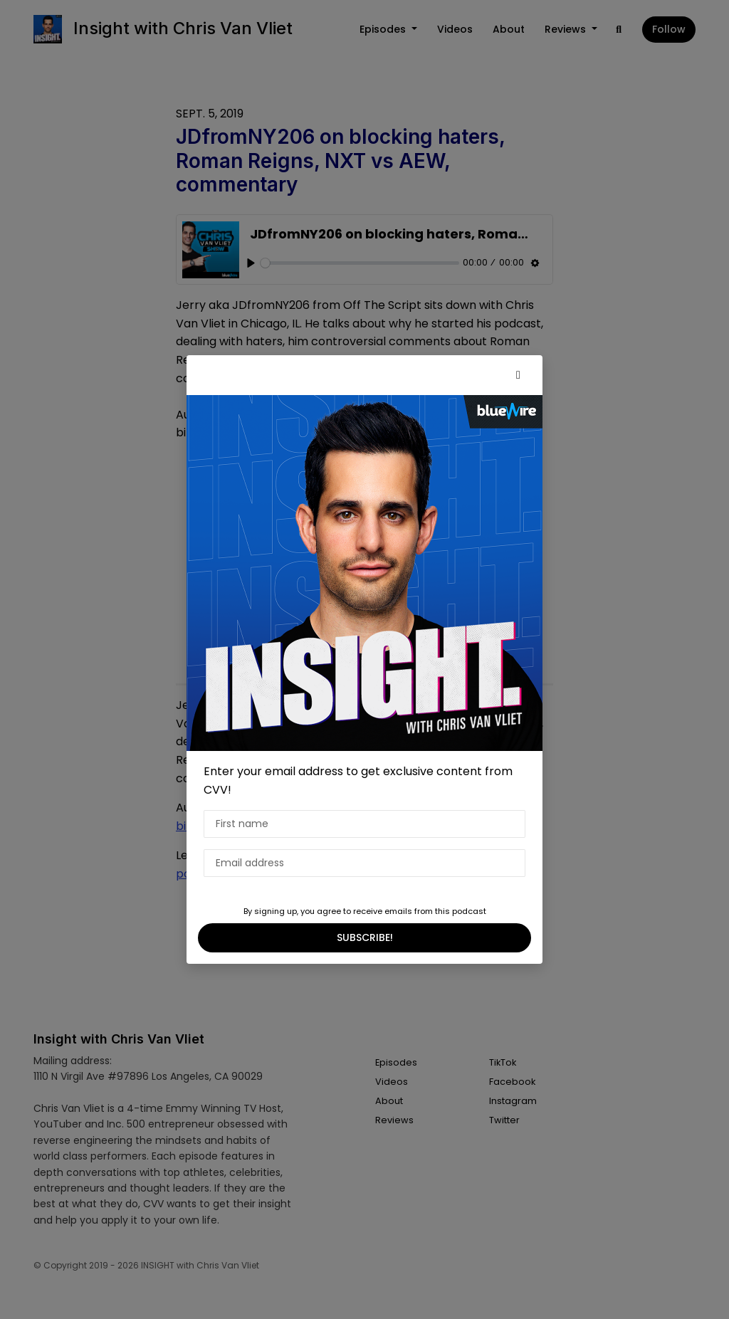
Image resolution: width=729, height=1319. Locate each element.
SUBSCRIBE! (365, 937)
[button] (518, 375)
